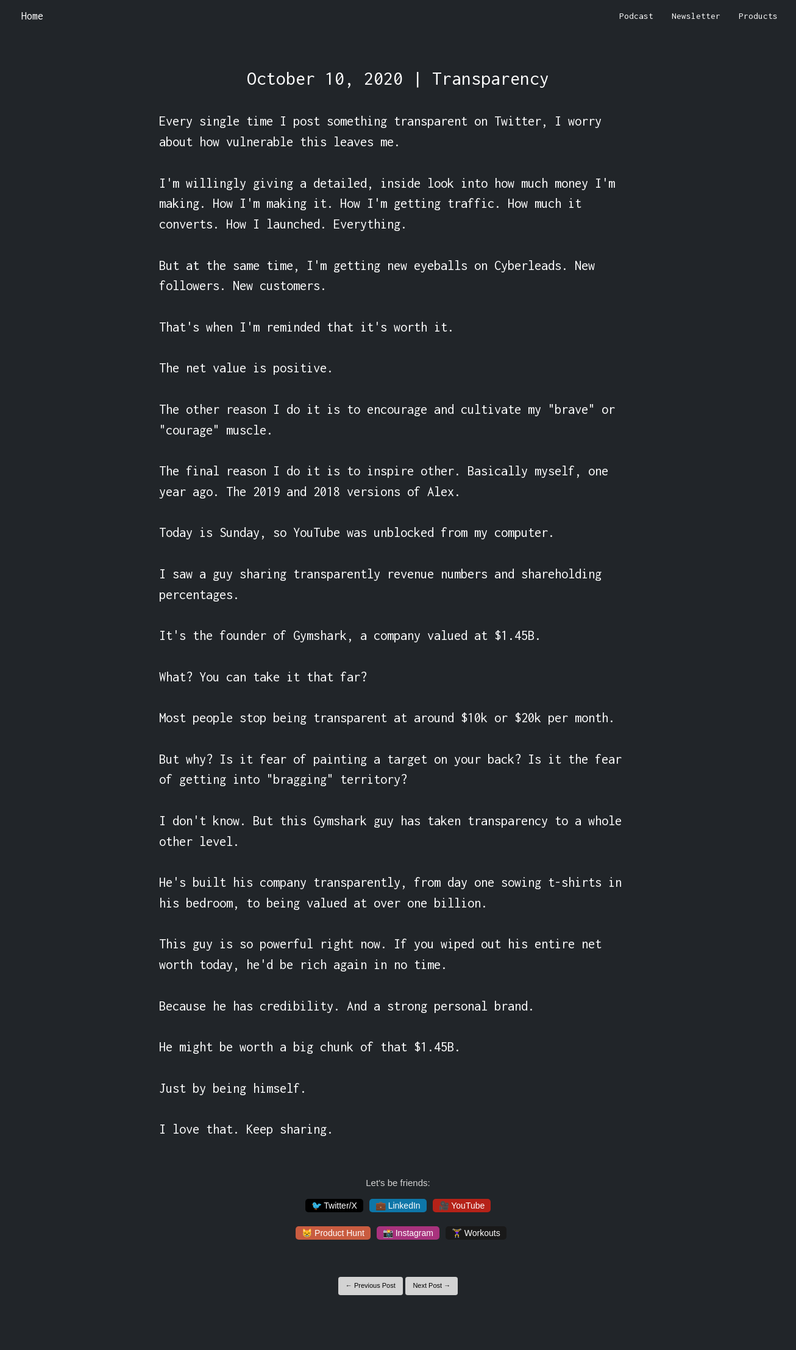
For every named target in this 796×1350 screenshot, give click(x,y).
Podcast (636, 16)
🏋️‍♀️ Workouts (476, 1233)
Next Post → (431, 1285)
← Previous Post (371, 1285)
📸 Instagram (408, 1233)
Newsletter (696, 16)
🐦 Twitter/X (334, 1205)
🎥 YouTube (462, 1205)
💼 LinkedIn (398, 1205)
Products (758, 16)
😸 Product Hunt (333, 1233)
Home (32, 15)
